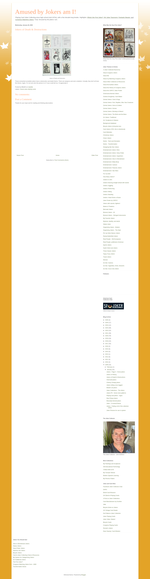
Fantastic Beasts (124, 17)
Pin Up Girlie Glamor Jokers (111, 233)
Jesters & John (107, 179)
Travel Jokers (107, 257)
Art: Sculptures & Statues (110, 120)
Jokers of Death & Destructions (115, 377)
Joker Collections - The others (115, 390)
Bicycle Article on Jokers (110, 507)
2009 (107, 364)
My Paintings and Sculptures (111, 463)
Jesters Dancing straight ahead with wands (116, 182)
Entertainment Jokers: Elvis (111, 150)
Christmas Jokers (108, 135)
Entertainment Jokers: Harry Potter (113, 153)
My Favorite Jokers (109, 218)
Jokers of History (111, 374)
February (110, 367)
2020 (107, 335)
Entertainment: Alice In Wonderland (113, 159)
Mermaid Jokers (108, 209)
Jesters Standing (108, 194)
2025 (107, 322)
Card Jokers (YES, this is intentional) (114, 129)
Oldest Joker (107, 224)
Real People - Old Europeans (112, 239)
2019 (107, 338)
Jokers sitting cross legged (114, 385)
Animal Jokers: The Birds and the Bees (115, 114)
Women (105, 260)
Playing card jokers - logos (114, 395)
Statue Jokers (17, 546)
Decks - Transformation (110, 144)
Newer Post (20, 155)
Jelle (104, 504)
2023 (107, 328)
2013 (107, 354)
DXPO (105, 489)
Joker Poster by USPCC (110, 200)
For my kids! (107, 173)
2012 (107, 357)
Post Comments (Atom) (61, 160)
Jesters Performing (108, 188)
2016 (107, 346)
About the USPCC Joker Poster (112, 90)
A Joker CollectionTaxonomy (111, 70)
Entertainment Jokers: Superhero (113, 156)
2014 (107, 351)
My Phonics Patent (108, 478)
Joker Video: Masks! (109, 519)
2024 (107, 325)
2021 (107, 333)
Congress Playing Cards (110, 525)
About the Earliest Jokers (110, 84)
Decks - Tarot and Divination (111, 141)
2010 (107, 362)
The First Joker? (18, 562)
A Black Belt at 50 (108, 469)
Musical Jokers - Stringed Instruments (114, 215)
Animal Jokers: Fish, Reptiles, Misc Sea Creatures (118, 102)
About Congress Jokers (110, 73)
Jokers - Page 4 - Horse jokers (115, 372)
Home (57, 155)
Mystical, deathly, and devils (111, 221)
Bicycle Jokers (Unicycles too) (112, 126)
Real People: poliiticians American (113, 242)
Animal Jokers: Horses (110, 108)
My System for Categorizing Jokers (23, 557)
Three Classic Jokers (109, 251)
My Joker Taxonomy (111, 17)
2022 (107, 330)
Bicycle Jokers (17, 553)
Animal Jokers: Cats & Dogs (111, 99)
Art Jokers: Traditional (109, 117)
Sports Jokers (107, 245)
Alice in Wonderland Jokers (21, 543)
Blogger (83, 575)
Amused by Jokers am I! (45, 11)
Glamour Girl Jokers (19, 550)
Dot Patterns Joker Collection (112, 513)
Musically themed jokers (113, 401)
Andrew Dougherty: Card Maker (112, 96)
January (109, 369)
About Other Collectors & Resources (114, 81)
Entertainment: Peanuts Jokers (112, 168)
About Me (106, 75)
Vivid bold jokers (111, 380)
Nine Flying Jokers (112, 398)
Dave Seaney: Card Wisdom (111, 531)
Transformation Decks (19, 566)
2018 (107, 341)
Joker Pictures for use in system (116, 410)
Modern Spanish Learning (111, 475)
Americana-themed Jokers (111, 93)
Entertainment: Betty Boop (111, 162)
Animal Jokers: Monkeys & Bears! (113, 111)
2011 (107, 359)
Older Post (95, 155)
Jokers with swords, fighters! (111, 203)
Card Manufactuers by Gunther (112, 501)
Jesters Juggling (108, 185)
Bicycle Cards (107, 522)
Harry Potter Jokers (19, 548)
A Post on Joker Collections (111, 498)
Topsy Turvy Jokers (109, 254)
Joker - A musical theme (113, 403)
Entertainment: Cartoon (110, 165)
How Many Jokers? (109, 176)
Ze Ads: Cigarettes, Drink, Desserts (113, 265)
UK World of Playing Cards (111, 495)
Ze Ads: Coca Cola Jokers (111, 269)
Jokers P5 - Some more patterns (116, 393)
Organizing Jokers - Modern (111, 227)
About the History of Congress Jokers (114, 87)
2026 (107, 320)
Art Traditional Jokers (19, 559)
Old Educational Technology (111, 466)
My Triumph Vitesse (109, 472)
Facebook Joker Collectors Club (112, 486)
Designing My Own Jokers (111, 147)
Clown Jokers (107, 138)
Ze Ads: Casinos (108, 263)
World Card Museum (109, 492)
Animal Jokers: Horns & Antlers (112, 105)
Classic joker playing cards (28, 89)
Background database (109, 123)
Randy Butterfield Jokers (110, 236)
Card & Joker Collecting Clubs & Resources (26, 555)
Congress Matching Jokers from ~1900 (24, 564)
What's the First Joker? (95, 17)
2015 (107, 349)
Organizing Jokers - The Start (112, 230)
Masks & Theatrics (108, 206)
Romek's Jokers (108, 528)
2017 (107, 343)
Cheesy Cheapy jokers (113, 382)
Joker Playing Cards (109, 516)
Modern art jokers (111, 387)
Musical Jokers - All (109, 212)
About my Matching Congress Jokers (114, 78)
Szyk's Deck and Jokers (110, 248)
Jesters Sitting (107, 191)
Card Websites (107, 132)
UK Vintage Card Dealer (110, 510)
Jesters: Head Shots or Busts (112, 197)
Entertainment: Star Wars (110, 170)
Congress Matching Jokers (24, 19)
